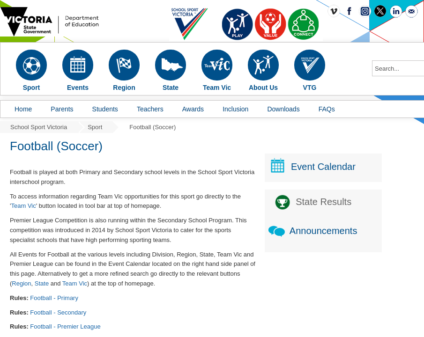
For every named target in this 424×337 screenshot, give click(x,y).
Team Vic (23, 205)
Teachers (150, 109)
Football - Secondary (58, 312)
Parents (62, 109)
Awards (193, 109)
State (42, 283)
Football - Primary (54, 297)
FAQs (327, 109)
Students (105, 109)
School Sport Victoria (38, 127)
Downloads (283, 109)
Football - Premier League (65, 326)
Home (23, 109)
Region (21, 283)
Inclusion (235, 109)
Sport (95, 127)
